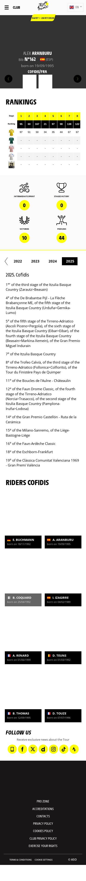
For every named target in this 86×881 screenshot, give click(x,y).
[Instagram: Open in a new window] (53, 749)
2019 (43, 261)
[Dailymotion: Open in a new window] (43, 749)
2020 (60, 261)
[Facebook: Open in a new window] (22, 749)
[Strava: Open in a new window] (74, 749)
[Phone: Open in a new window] (12, 749)
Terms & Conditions (20, 859)
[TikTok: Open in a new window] (63, 749)
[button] (75, 7)
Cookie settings (44, 859)
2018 (25, 261)
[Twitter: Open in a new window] (32, 749)
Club (16, 7)
